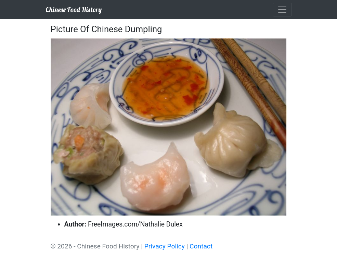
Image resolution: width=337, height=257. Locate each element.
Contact (201, 246)
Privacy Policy (164, 246)
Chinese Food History (74, 9)
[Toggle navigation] (282, 9)
